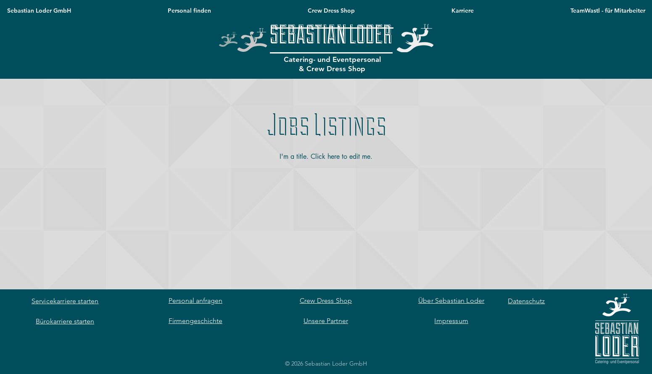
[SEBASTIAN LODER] (331, 36)
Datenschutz (526, 301)
